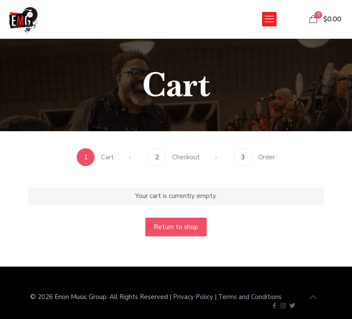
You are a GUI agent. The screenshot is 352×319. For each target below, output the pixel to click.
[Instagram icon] (283, 306)
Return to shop (176, 227)
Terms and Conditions (250, 297)
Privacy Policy (193, 297)
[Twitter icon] (292, 306)
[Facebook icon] (274, 306)
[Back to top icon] (313, 298)
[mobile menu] (269, 19)
